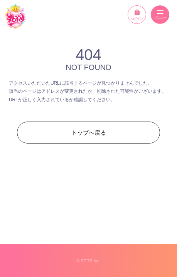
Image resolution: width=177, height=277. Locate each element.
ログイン (137, 14)
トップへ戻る (88, 132)
